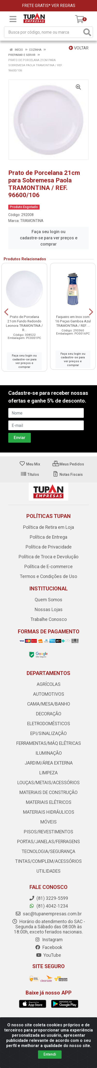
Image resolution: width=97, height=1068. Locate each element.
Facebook (48, 947)
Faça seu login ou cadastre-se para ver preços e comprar (48, 238)
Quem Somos (48, 599)
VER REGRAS (63, 5)
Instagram (49, 939)
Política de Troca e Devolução (48, 556)
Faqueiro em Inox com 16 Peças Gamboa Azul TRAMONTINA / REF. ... (73, 321)
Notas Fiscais (68, 474)
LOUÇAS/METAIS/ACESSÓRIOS (48, 782)
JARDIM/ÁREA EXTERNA (49, 763)
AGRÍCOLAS (49, 684)
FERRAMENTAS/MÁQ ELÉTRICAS (48, 743)
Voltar (78, 48)
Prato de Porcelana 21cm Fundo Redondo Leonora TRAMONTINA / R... (24, 323)
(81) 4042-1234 (48, 906)
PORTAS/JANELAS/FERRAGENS (48, 841)
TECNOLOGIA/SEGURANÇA (48, 851)
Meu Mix (29, 464)
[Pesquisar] (87, 32)
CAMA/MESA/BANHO (48, 704)
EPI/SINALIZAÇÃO (48, 733)
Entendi (49, 1054)
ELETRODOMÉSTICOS (48, 723)
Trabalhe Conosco (49, 619)
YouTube (48, 955)
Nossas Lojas (49, 609)
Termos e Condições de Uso (48, 576)
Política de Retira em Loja (48, 527)
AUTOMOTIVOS (48, 694)
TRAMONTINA (31, 221)
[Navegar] (6, 312)
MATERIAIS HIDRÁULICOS (48, 812)
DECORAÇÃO (48, 713)
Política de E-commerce (48, 566)
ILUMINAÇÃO (48, 753)
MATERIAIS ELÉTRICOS (48, 802)
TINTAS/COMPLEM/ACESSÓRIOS (48, 861)
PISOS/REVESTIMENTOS (48, 831)
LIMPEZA (48, 772)
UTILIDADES (48, 871)
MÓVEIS (48, 822)
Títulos (29, 474)
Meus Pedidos (68, 464)
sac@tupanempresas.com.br (48, 913)
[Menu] (13, 19)
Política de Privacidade (49, 547)
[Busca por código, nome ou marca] (43, 32)
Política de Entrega (48, 537)
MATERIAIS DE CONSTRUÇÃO (48, 792)
